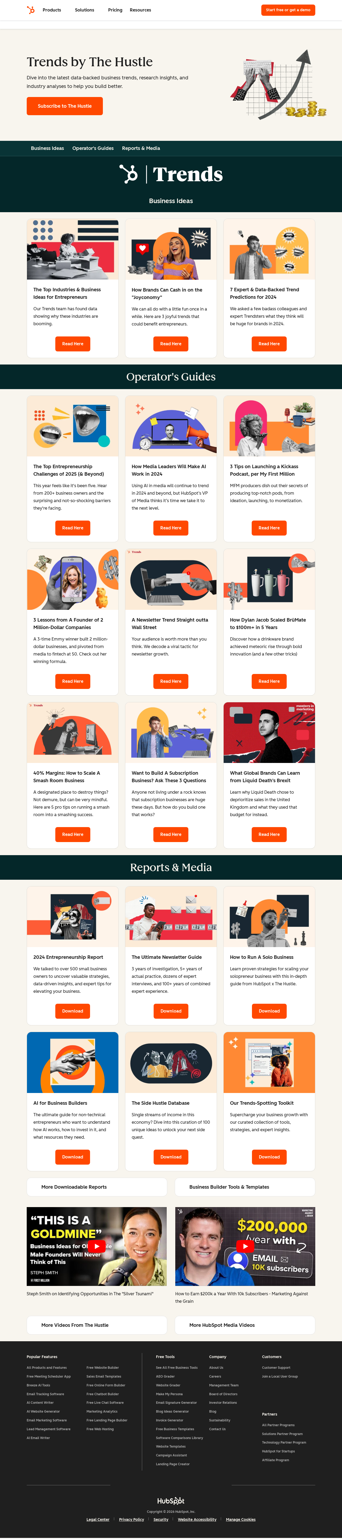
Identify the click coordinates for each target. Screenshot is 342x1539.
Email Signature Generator (176, 1403)
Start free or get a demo (288, 10)
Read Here (72, 343)
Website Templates (171, 1447)
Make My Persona (169, 1395)
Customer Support (276, 1368)
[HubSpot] (31, 10)
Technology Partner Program (284, 1443)
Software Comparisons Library (179, 1438)
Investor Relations (223, 1403)
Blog (212, 1412)
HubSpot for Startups (278, 1452)
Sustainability (219, 1421)
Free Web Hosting (100, 1430)
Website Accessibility (197, 1520)
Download (72, 1011)
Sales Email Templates (104, 1377)
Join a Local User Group (280, 1377)
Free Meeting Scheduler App (49, 1377)
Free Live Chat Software (105, 1403)
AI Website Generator (43, 1412)
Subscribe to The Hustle (65, 106)
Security (161, 1520)
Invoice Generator (169, 1421)
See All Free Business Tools (177, 1368)
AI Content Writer (40, 1403)
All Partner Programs (278, 1426)
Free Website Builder (103, 1368)
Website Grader (168, 1386)
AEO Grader (165, 1377)
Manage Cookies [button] (241, 1520)
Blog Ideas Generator (172, 1412)
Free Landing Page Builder (107, 1421)
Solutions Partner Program (282, 1434)
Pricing (115, 10)
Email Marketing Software (47, 1421)
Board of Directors (223, 1395)
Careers (215, 1377)
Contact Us (217, 1430)
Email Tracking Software (45, 1395)
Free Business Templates (175, 1430)
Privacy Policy (131, 1520)
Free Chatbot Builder (103, 1395)
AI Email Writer (38, 1438)
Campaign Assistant (171, 1456)
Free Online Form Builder (106, 1386)
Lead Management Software (49, 1430)
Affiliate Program (275, 1461)
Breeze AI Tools (38, 1386)
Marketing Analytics (102, 1412)
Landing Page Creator (173, 1465)
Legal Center (98, 1520)
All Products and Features (47, 1368)
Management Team (224, 1386)
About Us (216, 1368)
